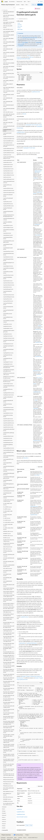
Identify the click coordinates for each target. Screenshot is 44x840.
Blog (15, 837)
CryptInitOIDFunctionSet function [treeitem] (7, 314)
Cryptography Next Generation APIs (29, 37)
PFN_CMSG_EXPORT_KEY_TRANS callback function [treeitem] (8, 685)
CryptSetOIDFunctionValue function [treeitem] (8, 416)
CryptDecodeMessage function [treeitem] (8, 148)
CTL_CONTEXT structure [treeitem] (7, 506)
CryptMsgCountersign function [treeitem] (8, 338)
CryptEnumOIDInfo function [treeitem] (8, 188)
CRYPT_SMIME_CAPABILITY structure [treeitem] (8, 84)
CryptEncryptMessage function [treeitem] (8, 179)
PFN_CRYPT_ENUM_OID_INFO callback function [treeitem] (8, 713)
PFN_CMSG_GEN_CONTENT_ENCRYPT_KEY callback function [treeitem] (8, 692)
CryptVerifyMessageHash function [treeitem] (7, 481)
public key (31, 57)
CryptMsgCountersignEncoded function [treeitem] (8, 341)
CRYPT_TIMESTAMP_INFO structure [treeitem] (7, 98)
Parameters (20, 24)
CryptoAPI (21, 45)
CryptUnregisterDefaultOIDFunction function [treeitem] (8, 456)
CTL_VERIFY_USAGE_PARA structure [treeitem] (7, 525)
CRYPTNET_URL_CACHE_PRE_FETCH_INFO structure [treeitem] (8, 377)
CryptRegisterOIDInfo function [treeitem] (8, 392)
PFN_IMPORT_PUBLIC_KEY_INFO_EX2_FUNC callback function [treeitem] (8, 774)
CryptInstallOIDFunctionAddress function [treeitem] (8, 321)
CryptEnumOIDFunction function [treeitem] (7, 185)
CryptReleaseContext (36, 91)
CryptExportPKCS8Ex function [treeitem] (8, 205)
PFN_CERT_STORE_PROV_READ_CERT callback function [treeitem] (8, 637)
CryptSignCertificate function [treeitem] (8, 436)
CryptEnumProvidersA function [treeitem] (8, 190)
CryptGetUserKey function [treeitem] (7, 280)
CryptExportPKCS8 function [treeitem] (8, 203)
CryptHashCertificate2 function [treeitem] (8, 285)
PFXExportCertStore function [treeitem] (8, 777)
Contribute (20, 837)
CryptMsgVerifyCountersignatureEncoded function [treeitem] (8, 367)
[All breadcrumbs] (18, 9)
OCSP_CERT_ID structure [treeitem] (7, 568)
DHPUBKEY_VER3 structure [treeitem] (8, 535)
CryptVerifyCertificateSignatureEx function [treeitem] (8, 470)
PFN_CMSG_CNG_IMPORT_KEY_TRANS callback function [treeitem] (8, 678)
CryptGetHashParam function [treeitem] (8, 251)
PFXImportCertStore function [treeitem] (8, 781)
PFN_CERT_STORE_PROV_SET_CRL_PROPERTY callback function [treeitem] (8, 652)
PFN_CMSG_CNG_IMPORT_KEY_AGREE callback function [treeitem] (8, 675)
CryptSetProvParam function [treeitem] (8, 427)
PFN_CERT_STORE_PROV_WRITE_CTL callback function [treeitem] (8, 666)
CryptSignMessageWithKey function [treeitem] (8, 445)
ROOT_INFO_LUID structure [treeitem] (8, 797)
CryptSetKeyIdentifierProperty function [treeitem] (8, 410)
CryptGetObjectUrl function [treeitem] (8, 266)
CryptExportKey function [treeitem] (7, 201)
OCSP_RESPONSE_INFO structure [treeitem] (7, 578)
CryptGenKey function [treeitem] (7, 233)
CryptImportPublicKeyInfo (31, 643)
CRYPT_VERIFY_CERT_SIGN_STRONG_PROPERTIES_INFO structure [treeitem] (8, 115)
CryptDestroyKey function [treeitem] (7, 166)
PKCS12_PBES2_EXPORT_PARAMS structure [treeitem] (8, 788)
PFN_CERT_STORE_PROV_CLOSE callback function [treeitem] (8, 623)
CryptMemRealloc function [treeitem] (8, 328)
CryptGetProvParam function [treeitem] (8, 275)
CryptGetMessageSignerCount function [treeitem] (8, 263)
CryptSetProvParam (38, 329)
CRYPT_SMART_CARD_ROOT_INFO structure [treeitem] (8, 77)
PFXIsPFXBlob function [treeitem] (7, 783)
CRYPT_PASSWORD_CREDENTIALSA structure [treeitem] (8, 32)
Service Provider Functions (22, 816)
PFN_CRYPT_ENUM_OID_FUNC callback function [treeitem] (8, 710)
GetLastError (25, 457)
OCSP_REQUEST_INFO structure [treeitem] (7, 575)
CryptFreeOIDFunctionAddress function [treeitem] (8, 230)
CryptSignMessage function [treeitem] (8, 442)
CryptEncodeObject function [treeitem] (8, 172)
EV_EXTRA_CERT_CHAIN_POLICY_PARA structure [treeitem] (8, 540)
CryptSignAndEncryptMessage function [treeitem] (8, 433)
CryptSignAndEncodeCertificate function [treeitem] (8, 430)
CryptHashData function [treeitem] (7, 287)
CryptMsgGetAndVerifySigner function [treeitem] (8, 350)
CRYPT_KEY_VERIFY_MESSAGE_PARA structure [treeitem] (8, 16)
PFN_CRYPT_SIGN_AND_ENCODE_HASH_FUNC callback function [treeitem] (8, 766)
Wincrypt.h (22, 8)
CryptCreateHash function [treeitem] (7, 142)
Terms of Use (3, 839)
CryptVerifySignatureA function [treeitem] (8, 490)
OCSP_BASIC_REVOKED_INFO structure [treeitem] (8, 562)
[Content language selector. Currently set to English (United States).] (6, 835)
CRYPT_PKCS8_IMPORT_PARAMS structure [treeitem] (8, 46)
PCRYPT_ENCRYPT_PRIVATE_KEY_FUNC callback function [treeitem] (8, 592)
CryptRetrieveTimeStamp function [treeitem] (7, 404)
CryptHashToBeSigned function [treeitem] (8, 296)
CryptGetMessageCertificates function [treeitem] (8, 260)
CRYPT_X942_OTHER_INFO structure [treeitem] (8, 123)
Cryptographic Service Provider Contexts (34, 124)
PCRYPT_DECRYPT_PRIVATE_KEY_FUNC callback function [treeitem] (8, 589)
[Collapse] (14, 8)
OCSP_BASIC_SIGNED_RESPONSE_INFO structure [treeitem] (8, 565)
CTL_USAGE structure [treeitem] (7, 520)
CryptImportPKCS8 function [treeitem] (8, 301)
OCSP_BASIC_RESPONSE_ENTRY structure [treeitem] (8, 555)
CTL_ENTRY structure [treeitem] (7, 509)
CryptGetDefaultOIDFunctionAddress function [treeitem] (8, 241)
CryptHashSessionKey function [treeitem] (8, 294)
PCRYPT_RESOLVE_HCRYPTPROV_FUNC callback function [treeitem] (8, 596)
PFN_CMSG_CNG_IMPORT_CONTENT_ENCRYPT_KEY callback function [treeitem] (8, 671)
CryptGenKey (38, 374)
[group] (30, 723)
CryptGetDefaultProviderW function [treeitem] (8, 248)
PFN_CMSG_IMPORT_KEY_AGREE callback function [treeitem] (8, 696)
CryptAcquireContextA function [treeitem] (7, 130)
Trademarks (9, 839)
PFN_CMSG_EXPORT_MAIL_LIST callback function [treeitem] (8, 689)
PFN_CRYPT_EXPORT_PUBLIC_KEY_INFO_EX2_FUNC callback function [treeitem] (8, 718)
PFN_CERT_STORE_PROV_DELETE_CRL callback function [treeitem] (8, 633)
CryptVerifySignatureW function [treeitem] (7, 493)
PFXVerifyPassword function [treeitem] (8, 785)
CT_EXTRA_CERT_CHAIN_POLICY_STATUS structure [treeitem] (8, 500)
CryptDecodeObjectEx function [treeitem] (8, 152)
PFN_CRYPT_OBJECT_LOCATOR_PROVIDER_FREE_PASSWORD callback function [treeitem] (8, 746)
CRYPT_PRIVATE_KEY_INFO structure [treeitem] (8, 49)
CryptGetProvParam (21, 132)
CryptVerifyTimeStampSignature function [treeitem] (8, 497)
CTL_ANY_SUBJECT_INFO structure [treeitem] (7, 504)
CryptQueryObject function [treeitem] (8, 383)
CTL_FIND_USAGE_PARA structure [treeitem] (7, 515)
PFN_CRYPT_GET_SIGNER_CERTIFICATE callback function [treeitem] (8, 727)
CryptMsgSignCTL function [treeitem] (8, 361)
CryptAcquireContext (34, 506)
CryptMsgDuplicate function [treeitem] (8, 343)
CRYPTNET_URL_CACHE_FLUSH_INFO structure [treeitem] (8, 374)
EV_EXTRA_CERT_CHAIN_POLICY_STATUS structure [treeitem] (8, 544)
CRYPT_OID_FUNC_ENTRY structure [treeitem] (7, 26)
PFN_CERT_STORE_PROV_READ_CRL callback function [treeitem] (8, 641)
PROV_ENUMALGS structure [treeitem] (8, 791)
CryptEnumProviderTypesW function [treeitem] (8, 199)
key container (25, 42)
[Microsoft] (2, 1)
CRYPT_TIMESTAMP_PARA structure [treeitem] (7, 102)
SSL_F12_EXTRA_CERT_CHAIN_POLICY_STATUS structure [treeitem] (8, 804)
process (41, 473)
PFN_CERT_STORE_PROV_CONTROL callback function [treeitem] (8, 626)
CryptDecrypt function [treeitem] (7, 154)
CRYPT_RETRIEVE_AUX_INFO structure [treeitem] (8, 60)
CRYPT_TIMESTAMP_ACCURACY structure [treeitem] (8, 91)
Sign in (41, 1)
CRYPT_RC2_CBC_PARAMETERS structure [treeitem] (8, 56)
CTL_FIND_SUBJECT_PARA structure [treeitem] (7, 512)
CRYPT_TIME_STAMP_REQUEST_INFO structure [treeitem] (8, 88)
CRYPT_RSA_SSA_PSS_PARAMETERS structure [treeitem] (8, 63)
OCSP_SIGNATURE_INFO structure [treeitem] (7, 582)
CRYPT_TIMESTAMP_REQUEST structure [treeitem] (8, 105)
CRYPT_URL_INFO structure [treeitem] (8, 112)
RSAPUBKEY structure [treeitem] (7, 799)
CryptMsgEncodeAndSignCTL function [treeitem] (8, 346)
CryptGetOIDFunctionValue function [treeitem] (8, 272)
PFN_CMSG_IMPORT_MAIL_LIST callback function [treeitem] (8, 703)
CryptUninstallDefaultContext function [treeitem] (8, 453)
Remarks (19, 27)
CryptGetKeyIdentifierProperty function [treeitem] (8, 254)
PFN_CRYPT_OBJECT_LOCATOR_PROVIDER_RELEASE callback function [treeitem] (8, 761)
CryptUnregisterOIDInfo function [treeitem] (7, 463)
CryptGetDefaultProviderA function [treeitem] (7, 245)
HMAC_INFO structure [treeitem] (7, 548)
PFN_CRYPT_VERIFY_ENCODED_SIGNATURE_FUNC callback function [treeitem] (8, 770)
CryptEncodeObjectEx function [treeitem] (8, 175)
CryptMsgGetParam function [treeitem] (8, 352)
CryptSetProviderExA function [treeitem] (8, 420)
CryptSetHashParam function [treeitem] (8, 407)
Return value (20, 26)
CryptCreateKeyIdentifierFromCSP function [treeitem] (8, 145)
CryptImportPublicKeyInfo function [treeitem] (7, 304)
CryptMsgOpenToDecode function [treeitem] (7, 355)
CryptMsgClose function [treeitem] (7, 334)
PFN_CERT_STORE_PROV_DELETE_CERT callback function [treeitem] (8, 630)
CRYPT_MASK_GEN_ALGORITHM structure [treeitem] (8, 19)
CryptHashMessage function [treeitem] (8, 289)
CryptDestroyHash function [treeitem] (8, 164)
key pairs (34, 383)
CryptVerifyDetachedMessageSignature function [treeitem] (8, 477)
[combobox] (7, 10)
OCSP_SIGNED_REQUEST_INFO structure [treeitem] (8, 585)
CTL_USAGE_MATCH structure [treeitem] (8, 522)
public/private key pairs (37, 370)
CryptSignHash (37, 224)
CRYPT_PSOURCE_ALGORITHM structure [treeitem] (8, 53)
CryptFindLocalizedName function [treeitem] (7, 222)
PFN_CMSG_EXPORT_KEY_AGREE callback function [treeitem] (8, 682)
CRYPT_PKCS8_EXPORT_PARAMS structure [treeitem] (8, 42)
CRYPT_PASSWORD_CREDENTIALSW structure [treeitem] (8, 35)
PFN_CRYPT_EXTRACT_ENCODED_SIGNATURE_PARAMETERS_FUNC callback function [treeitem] (8, 723)
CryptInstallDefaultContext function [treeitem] (7, 318)
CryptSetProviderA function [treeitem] (8, 418)
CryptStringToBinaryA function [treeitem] (8, 448)
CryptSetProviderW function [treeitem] (8, 425)
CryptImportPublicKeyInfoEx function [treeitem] (8, 307)
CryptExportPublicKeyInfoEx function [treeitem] (8, 212)
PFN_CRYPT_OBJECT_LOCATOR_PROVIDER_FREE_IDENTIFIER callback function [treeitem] (8, 741)
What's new (34, 4)
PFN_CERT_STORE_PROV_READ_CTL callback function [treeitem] (8, 644)
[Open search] (38, 2)
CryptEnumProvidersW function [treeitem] (8, 192)
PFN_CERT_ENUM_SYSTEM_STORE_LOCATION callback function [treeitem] (8, 619)
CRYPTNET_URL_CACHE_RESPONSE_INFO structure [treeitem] (8, 381)
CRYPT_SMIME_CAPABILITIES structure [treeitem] (8, 81)
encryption (40, 170)
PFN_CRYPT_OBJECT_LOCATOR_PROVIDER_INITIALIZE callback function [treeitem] (8, 756)
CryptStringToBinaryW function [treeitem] (8, 450)
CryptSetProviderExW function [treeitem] (8, 422)
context (28, 55)
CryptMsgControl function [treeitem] (7, 336)
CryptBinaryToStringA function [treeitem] (8, 136)
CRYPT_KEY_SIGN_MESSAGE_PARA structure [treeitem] (8, 12)
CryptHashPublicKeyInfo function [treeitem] (7, 292)
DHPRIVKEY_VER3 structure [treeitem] (8, 531)
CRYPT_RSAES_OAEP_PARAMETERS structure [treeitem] (8, 67)
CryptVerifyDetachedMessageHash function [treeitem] (8, 474)
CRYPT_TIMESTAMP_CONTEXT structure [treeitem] (8, 95)
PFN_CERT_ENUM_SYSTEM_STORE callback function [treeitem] (8, 615)
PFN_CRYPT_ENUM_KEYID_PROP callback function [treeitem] (8, 706)
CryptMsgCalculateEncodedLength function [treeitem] (8, 331)
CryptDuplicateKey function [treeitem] (8, 170)
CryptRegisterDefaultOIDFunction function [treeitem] (8, 386)
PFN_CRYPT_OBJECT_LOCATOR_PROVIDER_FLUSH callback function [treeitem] (8, 731)
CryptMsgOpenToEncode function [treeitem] (7, 359)
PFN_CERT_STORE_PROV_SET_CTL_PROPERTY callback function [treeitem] (8, 656)
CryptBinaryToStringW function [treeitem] (8, 138)
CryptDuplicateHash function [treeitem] (8, 168)
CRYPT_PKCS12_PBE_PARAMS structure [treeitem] (8, 39)
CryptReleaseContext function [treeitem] (8, 394)
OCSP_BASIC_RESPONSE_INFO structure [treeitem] (8, 558)
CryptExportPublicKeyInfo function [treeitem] (7, 208)
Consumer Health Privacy (32, 837)
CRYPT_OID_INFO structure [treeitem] (8, 29)
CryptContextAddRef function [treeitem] (8, 140)
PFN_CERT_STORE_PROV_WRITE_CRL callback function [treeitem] (8, 663)
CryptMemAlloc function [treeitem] (7, 324)
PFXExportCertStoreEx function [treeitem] (8, 779)
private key (19, 57)
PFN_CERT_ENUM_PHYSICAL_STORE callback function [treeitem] (8, 611)
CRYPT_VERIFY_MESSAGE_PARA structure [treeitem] (8, 120)
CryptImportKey (22, 643)
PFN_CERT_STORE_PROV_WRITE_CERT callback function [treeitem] (8, 659)
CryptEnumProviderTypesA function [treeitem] (8, 195)
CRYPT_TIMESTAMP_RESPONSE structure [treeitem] (8, 109)
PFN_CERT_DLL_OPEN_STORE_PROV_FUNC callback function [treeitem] (8, 608)
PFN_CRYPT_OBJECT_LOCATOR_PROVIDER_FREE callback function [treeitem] (8, 736)
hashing (36, 170)
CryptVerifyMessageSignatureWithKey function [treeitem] (8, 488)
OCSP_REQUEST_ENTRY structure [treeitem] (7, 571)
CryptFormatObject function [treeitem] (8, 227)
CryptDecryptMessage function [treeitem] (8, 160)
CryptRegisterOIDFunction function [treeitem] (7, 390)
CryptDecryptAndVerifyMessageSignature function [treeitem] (8, 157)
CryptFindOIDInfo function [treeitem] (8, 225)
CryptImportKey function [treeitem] (7, 298)
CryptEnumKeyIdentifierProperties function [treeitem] (8, 182)
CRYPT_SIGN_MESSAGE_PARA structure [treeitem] (8, 74)
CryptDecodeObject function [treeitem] (8, 150)
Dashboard (40, 4)
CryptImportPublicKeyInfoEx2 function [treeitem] (8, 311)
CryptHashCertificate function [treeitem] (8, 282)
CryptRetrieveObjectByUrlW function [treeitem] (8, 401)
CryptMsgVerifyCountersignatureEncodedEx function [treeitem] (8, 370)
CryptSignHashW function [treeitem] (7, 440)
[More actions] (42, 9)
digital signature (37, 171)
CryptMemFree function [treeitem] (7, 326)
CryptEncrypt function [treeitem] (7, 177)
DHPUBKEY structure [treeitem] (7, 533)
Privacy (24, 837)
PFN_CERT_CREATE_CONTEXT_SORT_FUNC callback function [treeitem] (8, 604)
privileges (39, 325)
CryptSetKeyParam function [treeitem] (8, 413)
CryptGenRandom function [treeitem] (8, 235)
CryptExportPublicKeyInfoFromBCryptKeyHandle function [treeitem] (8, 215)
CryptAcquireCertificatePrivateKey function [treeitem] (8, 127)
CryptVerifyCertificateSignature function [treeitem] (8, 467)
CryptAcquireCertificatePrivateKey (23, 58)
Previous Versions (10, 837)
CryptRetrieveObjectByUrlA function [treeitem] (8, 397)
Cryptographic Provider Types (29, 147)
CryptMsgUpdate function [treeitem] (7, 364)
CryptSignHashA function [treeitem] (7, 438)
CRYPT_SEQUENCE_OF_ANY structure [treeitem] (8, 70)
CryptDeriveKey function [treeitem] (7, 162)
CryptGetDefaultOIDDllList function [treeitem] (7, 238)
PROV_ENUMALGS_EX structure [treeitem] (7, 794)
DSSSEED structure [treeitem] (6, 537)
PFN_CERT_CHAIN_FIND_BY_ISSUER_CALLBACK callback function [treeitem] (8, 600)
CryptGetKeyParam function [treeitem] (8, 256)
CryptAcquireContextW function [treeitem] (7, 134)
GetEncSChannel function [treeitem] (7, 546)
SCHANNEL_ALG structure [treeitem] (7, 801)
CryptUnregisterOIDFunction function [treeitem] (8, 460)
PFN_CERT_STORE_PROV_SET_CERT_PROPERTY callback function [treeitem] (8, 648)
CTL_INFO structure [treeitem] (6, 518)
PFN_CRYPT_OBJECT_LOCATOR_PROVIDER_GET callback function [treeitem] (8, 751)
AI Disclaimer (3, 837)
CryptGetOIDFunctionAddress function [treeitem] (8, 269)
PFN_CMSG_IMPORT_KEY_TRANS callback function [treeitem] (8, 699)
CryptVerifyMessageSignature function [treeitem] (8, 484)
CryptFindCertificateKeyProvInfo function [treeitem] (8, 219)
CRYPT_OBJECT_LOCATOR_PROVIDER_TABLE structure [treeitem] (8, 23)
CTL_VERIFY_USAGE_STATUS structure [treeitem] (8, 528)
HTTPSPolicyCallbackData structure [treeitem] (7, 551)
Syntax (19, 23)
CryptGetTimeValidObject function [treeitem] (7, 278)
